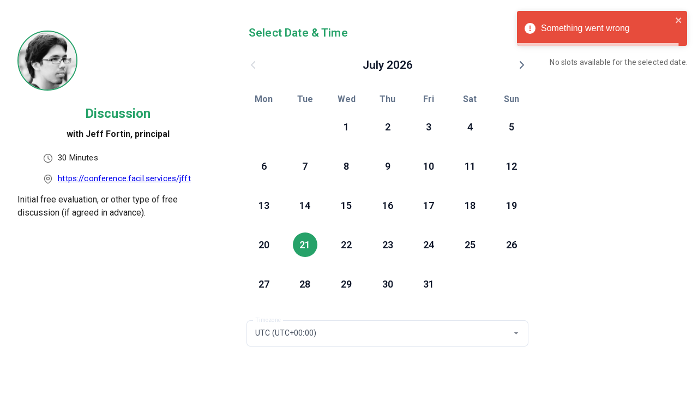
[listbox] (117, 168)
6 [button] (264, 166)
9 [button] (387, 166)
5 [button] (511, 127)
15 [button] (346, 205)
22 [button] (346, 244)
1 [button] (346, 127)
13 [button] (263, 205)
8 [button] (346, 166)
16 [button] (387, 205)
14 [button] (304, 205)
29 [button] (346, 284)
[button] (516, 333)
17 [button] (428, 205)
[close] (679, 21)
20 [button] (263, 244)
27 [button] (263, 284)
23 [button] (387, 244)
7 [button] (305, 166)
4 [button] (470, 127)
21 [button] (304, 244)
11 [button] (470, 166)
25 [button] (470, 244)
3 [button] (428, 127)
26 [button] (511, 244)
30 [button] (387, 284)
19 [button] (511, 205)
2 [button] (387, 127)
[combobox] (387, 333)
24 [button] (428, 244)
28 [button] (304, 284)
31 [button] (428, 284)
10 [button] (428, 166)
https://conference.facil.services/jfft (124, 178)
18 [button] (470, 205)
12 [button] (511, 166)
